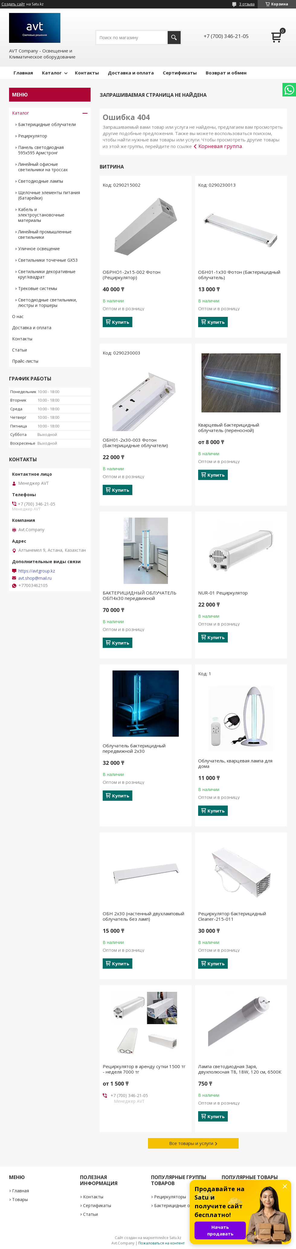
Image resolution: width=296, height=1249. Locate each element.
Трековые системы (37, 288)
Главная (23, 73)
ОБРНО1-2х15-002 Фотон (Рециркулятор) (131, 274)
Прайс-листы (25, 361)
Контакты (87, 73)
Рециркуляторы (170, 1197)
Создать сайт (13, 4)
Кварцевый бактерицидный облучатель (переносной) (228, 427)
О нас (18, 316)
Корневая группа (220, 146)
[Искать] (174, 37)
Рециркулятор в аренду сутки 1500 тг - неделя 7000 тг (144, 1069)
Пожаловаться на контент (161, 1243)
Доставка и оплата (131, 73)
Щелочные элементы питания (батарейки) (49, 195)
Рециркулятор (32, 136)
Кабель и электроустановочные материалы (41, 215)
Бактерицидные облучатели (47, 124)
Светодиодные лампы (40, 181)
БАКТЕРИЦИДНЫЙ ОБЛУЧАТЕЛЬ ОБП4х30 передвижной (139, 595)
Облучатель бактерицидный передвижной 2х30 (134, 748)
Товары (20, 1199)
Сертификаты (180, 73)
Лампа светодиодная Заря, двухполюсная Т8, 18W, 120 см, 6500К (239, 1069)
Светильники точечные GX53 (48, 260)
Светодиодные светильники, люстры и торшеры (47, 302)
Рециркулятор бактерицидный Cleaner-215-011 (232, 916)
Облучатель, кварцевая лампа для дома (235, 763)
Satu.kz (175, 1237)
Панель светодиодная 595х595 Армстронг (41, 150)
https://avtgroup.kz (36, 571)
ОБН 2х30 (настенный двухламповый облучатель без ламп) (143, 916)
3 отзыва (247, 4)
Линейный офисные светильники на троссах (43, 166)
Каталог (52, 73)
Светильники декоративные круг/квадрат (47, 274)
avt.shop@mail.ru (35, 578)
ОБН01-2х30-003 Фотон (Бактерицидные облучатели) (135, 442)
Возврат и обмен (226, 73)
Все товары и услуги (191, 1143)
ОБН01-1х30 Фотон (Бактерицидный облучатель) (239, 274)
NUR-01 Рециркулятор (223, 592)
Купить (120, 322)
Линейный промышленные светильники (45, 234)
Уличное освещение (39, 248)
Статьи (19, 350)
